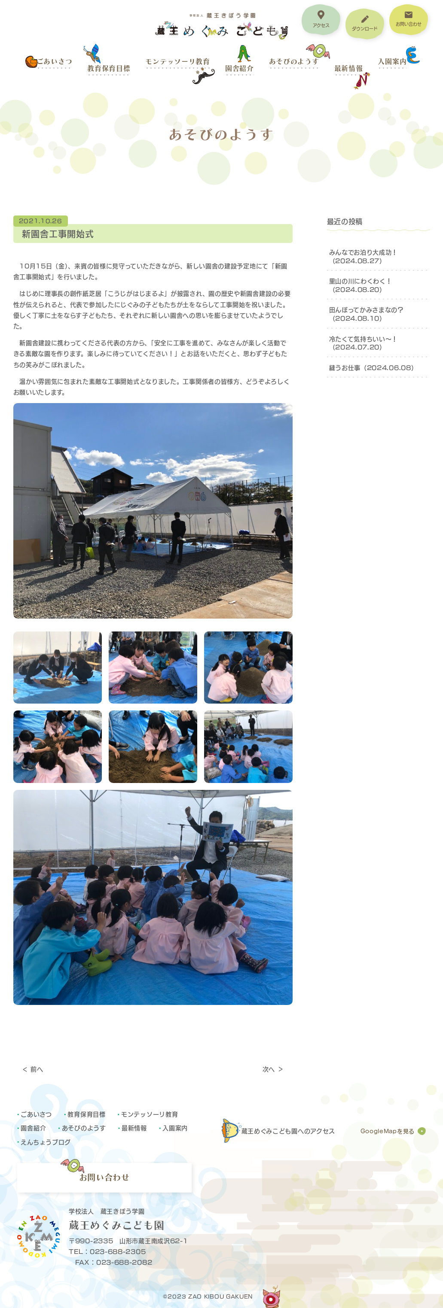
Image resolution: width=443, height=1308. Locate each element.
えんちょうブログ (46, 1141)
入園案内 (392, 61)
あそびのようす (294, 61)
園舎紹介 (239, 68)
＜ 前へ (32, 1068)
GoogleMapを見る (388, 1131)
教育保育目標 (108, 68)
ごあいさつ (55, 61)
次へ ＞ (273, 1068)
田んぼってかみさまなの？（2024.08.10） (366, 313)
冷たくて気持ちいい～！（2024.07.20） (363, 343)
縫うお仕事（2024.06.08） (373, 367)
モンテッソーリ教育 (177, 61)
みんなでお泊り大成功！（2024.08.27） (363, 256)
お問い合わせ (104, 1177)
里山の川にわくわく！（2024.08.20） (360, 285)
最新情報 (348, 68)
